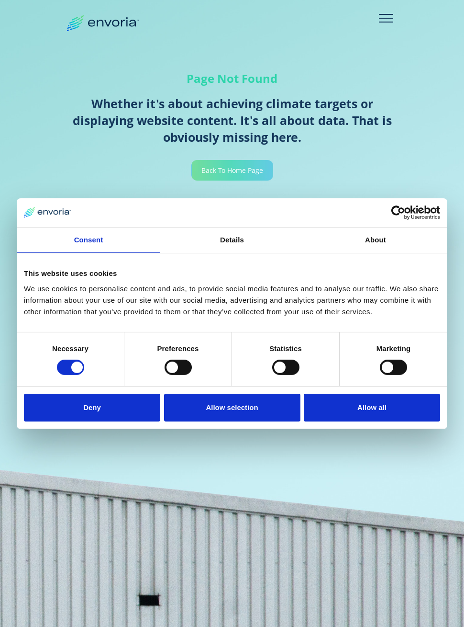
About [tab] (375, 239)
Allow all (372, 407)
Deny (92, 407)
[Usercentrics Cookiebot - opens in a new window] (398, 212)
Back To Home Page (232, 170)
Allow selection (232, 407)
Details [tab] (232, 239)
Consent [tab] (88, 239)
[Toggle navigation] (386, 18)
